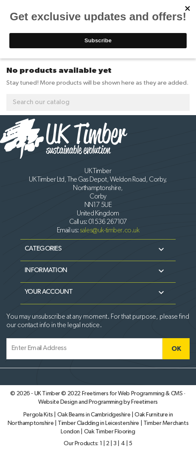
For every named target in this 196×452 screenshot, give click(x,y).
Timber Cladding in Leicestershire (99, 423)
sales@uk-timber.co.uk (109, 230)
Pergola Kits (38, 415)
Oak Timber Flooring (109, 432)
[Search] (98, 102)
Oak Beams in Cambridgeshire (94, 415)
